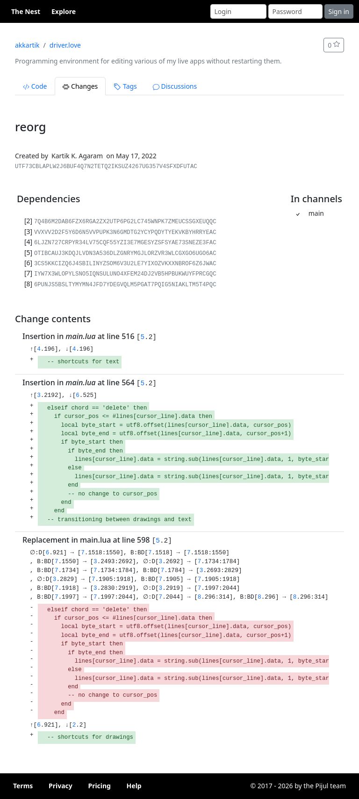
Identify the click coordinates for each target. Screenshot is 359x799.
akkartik (27, 45)
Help (134, 785)
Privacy (60, 785)
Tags (125, 86)
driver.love (65, 45)
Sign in (339, 11)
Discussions (175, 86)
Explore (63, 11)
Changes (80, 86)
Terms (23, 785)
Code (35, 86)
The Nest (25, 11)
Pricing (99, 785)
